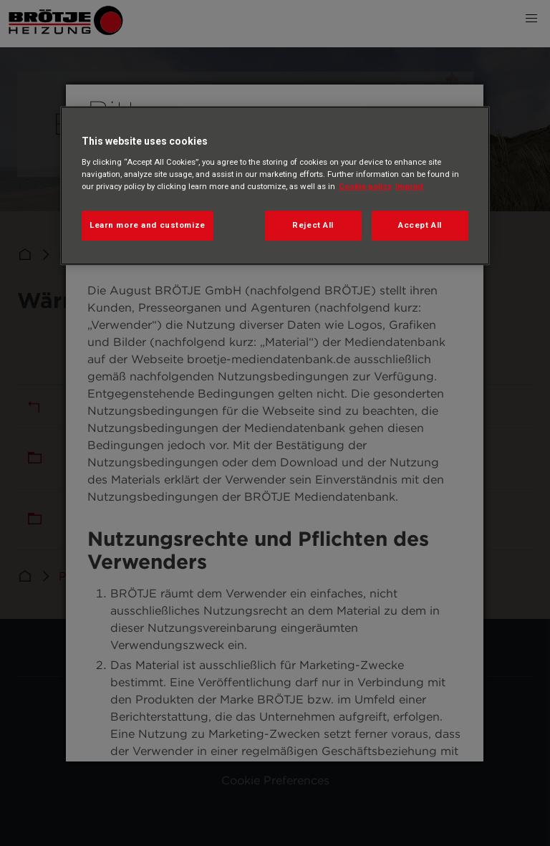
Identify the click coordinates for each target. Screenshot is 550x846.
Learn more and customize (148, 225)
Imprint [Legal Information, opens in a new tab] (409, 186)
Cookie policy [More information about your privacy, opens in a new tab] (365, 186)
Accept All (420, 225)
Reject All (313, 225)
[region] (275, 185)
